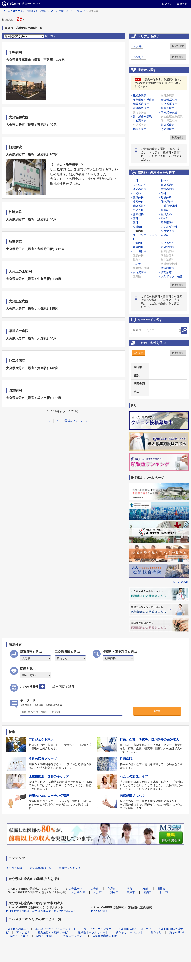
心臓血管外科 (169, 205)
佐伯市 (145, 888)
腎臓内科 (138, 247)
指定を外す (178, 46)
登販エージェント (74, 935)
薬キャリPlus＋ (45, 935)
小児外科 (138, 209)
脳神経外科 (167, 201)
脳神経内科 (139, 184)
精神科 (165, 180)
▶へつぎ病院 (99, 910)
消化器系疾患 (169, 103)
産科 (135, 218)
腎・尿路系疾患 (142, 116)
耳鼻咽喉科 (167, 222)
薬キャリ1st (176, 932)
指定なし (139, 57)
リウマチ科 (167, 231)
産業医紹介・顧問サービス (54, 932)
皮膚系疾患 (167, 108)
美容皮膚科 (139, 272)
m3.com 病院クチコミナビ (135, 928)
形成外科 (166, 197)
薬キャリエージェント (129, 932)
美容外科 (138, 201)
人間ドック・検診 (172, 276)
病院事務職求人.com (104, 935)
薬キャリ (156, 932)
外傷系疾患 (167, 124)
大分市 (95, 888)
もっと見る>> (180, 582)
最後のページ (73, 421)
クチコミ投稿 (14, 868)
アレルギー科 (169, 226)
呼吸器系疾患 (169, 99)
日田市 (161, 888)
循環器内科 (167, 189)
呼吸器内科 (167, 184)
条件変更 (138, 352)
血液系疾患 (139, 120)
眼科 (135, 222)
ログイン (167, 3)
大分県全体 (75, 888)
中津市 (128, 888)
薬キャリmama (19, 935)
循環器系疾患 (141, 103)
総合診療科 (167, 268)
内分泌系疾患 (169, 112)
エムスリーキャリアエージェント (55, 928)
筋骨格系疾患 (141, 108)
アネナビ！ (23, 932)
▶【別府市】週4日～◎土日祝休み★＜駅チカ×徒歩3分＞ (41, 910)
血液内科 (138, 242)
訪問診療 (166, 272)
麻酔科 (165, 235)
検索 (157, 711)
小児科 (137, 193)
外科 (163, 193)
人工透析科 (139, 251)
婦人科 (165, 218)
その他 (137, 263)
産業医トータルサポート (93, 932)
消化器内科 (139, 189)
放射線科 (138, 226)
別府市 (111, 888)
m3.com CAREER (17, 928)
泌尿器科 (138, 214)
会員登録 (182, 3)
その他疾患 (167, 129)
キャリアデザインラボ (97, 928)
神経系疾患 (139, 95)
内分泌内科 (167, 247)
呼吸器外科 (139, 205)
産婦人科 (166, 214)
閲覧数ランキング (69, 868)
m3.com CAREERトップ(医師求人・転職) (24, 11)
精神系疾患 (139, 129)
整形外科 (138, 197)
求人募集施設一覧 (41, 868)
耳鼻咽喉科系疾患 (144, 99)
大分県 (138, 46)
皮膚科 (165, 209)
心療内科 (138, 231)
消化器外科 (167, 242)
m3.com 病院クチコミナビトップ (67, 11)
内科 (135, 180)
